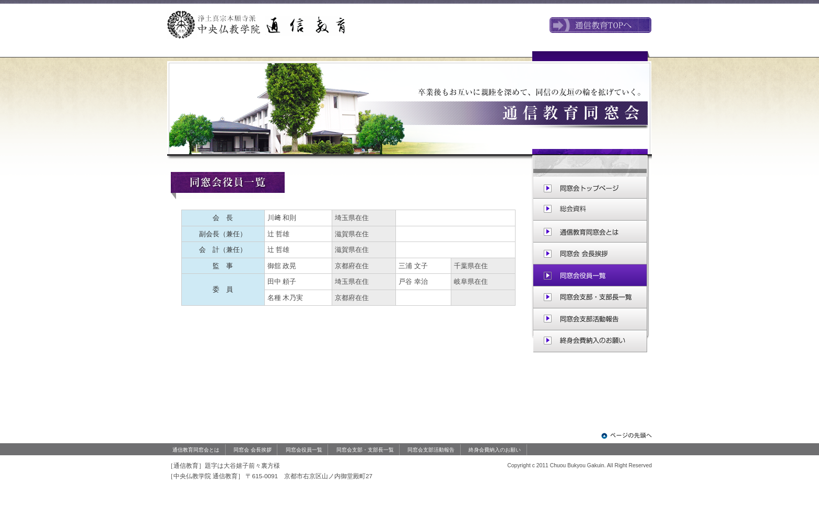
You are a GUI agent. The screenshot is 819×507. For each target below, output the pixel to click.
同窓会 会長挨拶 (252, 450)
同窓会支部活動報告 (430, 450)
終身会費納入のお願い (495, 450)
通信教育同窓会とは (195, 450)
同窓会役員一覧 (304, 450)
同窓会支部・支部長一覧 (365, 450)
